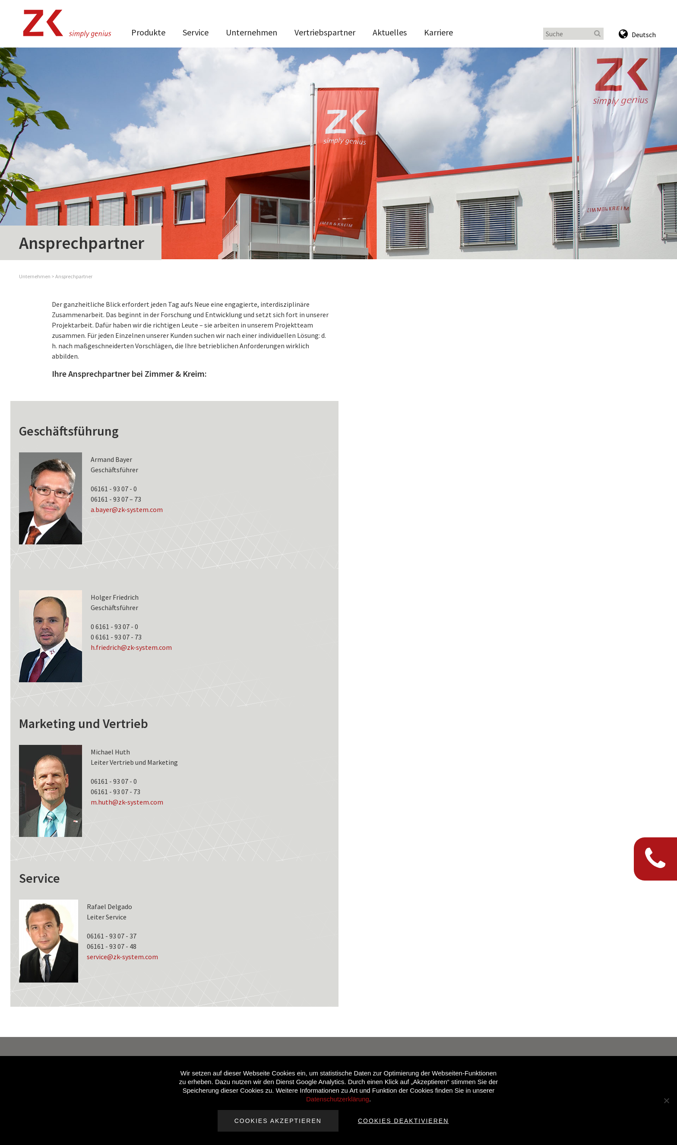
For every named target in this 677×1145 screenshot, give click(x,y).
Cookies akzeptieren (278, 1120)
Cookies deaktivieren (403, 1120)
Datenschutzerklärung (337, 1099)
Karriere (438, 32)
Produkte (148, 32)
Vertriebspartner (324, 32)
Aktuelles (390, 32)
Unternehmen (251, 32)
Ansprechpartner (73, 276)
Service (196, 32)
